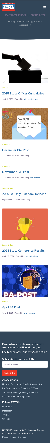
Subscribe (9, 372)
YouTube (6, 418)
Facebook (7, 406)
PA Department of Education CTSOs (20, 388)
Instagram (7, 410)
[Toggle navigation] (45, 7)
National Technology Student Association (22, 384)
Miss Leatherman (31, 99)
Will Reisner (35, 177)
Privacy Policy (9, 436)
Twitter (5, 414)
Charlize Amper (30, 313)
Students (6, 88)
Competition (7, 188)
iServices (22, 436)
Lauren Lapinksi (31, 256)
